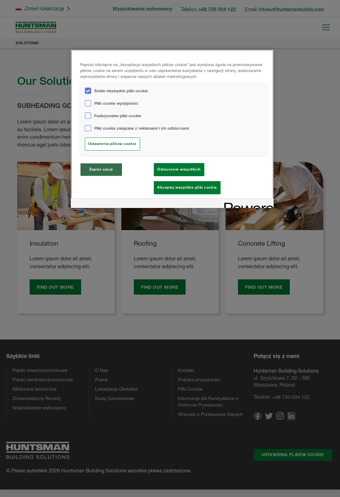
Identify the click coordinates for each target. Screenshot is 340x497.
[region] (172, 130)
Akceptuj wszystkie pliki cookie (187, 187)
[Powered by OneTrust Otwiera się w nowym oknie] (246, 206)
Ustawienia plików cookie (112, 144)
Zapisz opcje (101, 169)
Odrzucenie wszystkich (179, 169)
